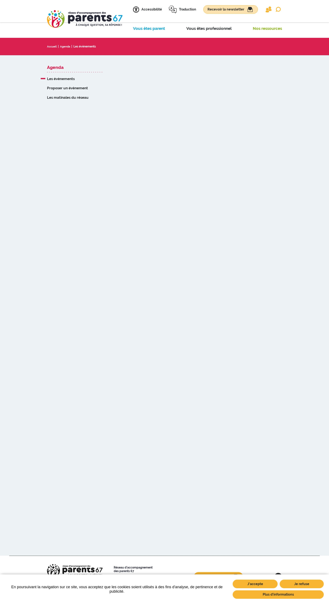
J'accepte (255, 584)
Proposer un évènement (67, 88)
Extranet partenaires (268, 9)
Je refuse (301, 584)
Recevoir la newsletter (226, 9)
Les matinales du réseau (68, 97)
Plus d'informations (278, 594)
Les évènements (86, 46)
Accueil (52, 46)
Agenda (66, 46)
